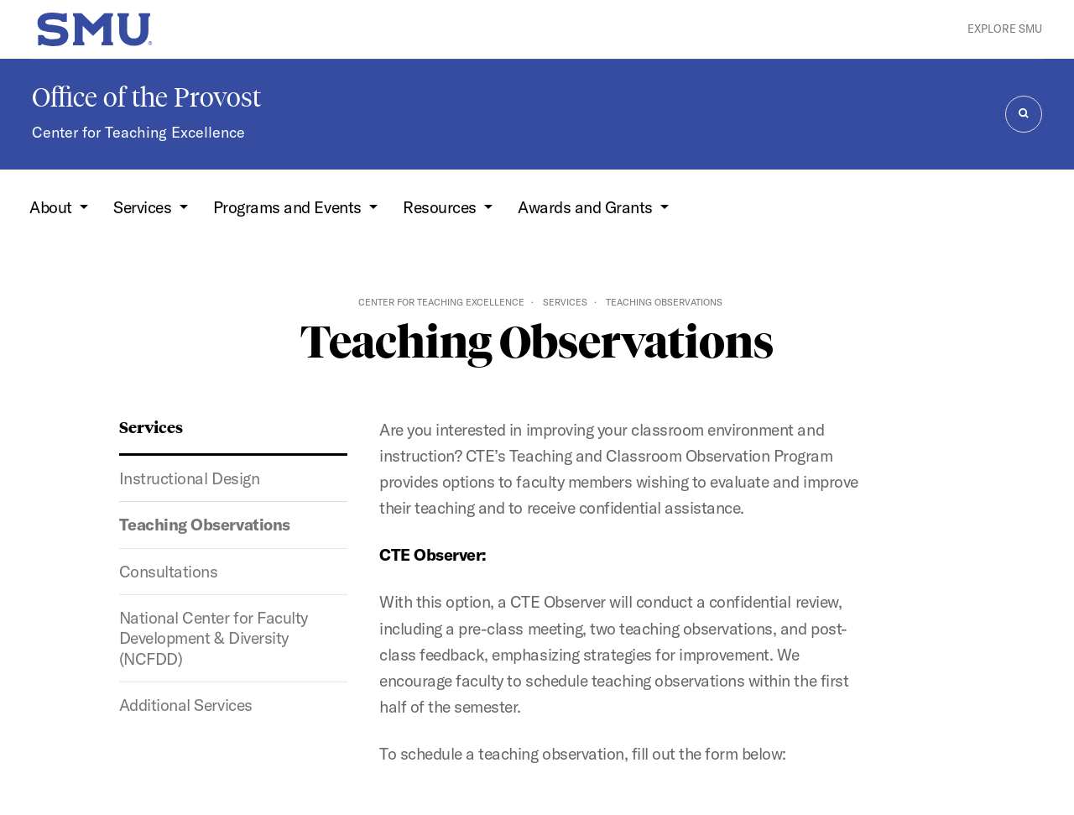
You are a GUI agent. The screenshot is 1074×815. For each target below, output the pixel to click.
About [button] (52, 207)
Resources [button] (441, 207)
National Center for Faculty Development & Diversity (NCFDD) (213, 638)
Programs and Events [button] (289, 207)
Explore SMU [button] (1004, 28)
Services (565, 302)
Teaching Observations (204, 525)
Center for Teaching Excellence (138, 132)
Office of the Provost (146, 97)
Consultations (168, 572)
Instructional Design (189, 478)
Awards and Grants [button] (587, 207)
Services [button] (144, 207)
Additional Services (186, 705)
